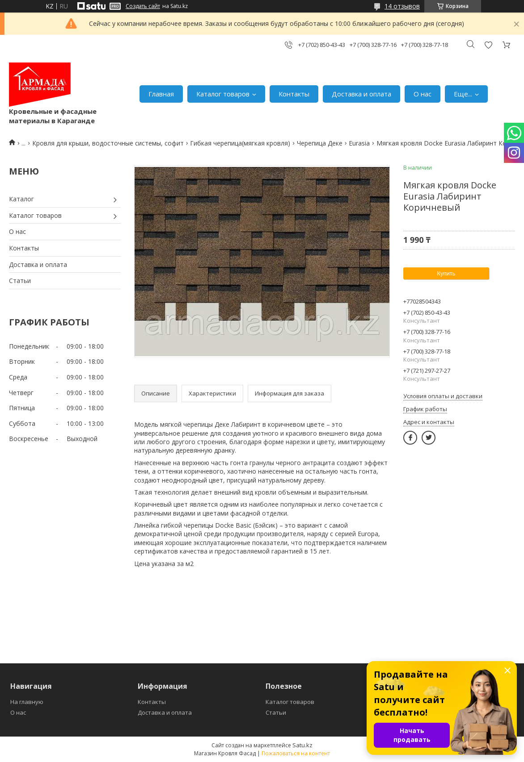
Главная (161, 93)
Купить (446, 273)
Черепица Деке (319, 143)
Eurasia (359, 143)
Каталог (21, 199)
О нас (422, 93)
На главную (26, 702)
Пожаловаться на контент (296, 753)
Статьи (20, 280)
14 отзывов (402, 6)
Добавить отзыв (488, 45)
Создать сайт (143, 6)
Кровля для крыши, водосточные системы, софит (108, 143)
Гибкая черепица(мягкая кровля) (240, 143)
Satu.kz (302, 745)
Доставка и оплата (361, 93)
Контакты (294, 93)
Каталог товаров (222, 93)
